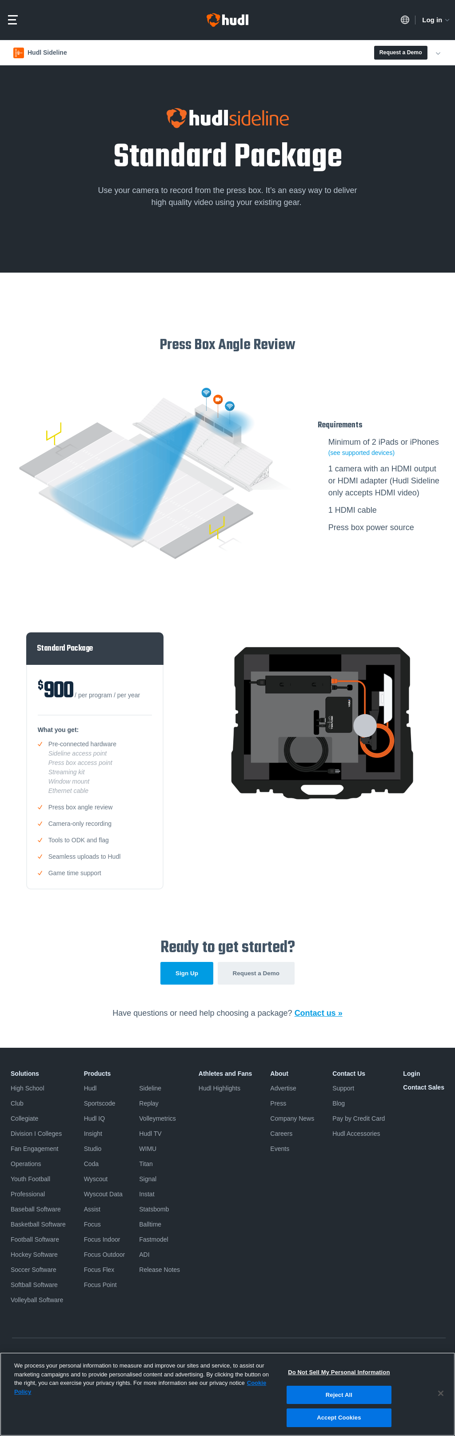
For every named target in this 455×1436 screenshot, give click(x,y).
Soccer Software (33, 1270)
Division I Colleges (36, 1134)
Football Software (35, 1240)
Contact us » (319, 1014)
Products (97, 1074)
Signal (147, 1179)
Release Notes (159, 1270)
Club (17, 1104)
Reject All (339, 1399)
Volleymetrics (157, 1119)
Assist (92, 1210)
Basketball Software (38, 1225)
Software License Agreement (154, 1357)
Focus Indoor (102, 1240)
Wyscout (96, 1179)
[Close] (441, 1398)
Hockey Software (34, 1255)
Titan (146, 1164)
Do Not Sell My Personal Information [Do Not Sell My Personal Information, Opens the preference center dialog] (339, 1377)
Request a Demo (400, 52)
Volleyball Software (37, 1300)
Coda (91, 1164)
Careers (281, 1134)
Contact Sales (423, 1088)
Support (343, 1089)
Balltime (150, 1225)
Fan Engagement (34, 1149)
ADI (144, 1255)
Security (368, 1357)
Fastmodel (153, 1240)
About (279, 1074)
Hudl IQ (94, 1119)
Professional (28, 1195)
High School (27, 1089)
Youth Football (30, 1179)
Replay (149, 1104)
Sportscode (100, 1104)
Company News (292, 1119)
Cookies (337, 1357)
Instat (146, 1195)
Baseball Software (36, 1210)
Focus (92, 1225)
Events (279, 1149)
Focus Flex (99, 1270)
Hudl (90, 1089)
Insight (93, 1134)
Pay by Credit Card (358, 1119)
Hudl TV (150, 1134)
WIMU (147, 1149)
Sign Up (184, 973)
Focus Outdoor (104, 1255)
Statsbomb (154, 1210)
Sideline (150, 1089)
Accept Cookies (339, 1423)
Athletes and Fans (225, 1074)
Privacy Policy (29, 1357)
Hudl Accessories (356, 1134)
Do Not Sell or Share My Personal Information (258, 1357)
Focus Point (100, 1285)
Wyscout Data (103, 1195)
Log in (436, 20)
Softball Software (34, 1285)
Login (411, 1074)
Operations (26, 1164)
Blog (338, 1104)
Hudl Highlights (219, 1089)
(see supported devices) (361, 452)
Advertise (283, 1089)
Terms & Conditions (82, 1357)
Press (278, 1104)
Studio (93, 1149)
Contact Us (348, 1074)
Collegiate (24, 1119)
